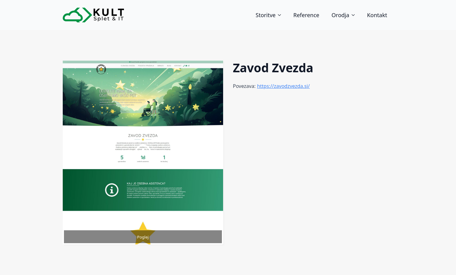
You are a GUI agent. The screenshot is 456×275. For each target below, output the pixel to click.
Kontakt (377, 15)
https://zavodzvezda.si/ (283, 86)
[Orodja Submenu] (355, 15)
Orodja (340, 15)
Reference (306, 15)
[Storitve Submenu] (281, 15)
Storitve (265, 15)
